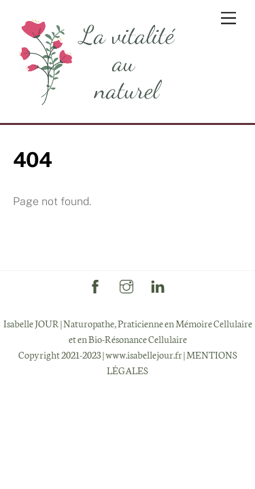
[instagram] (126, 283)
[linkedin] (157, 283)
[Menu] (228, 18)
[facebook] (95, 283)
